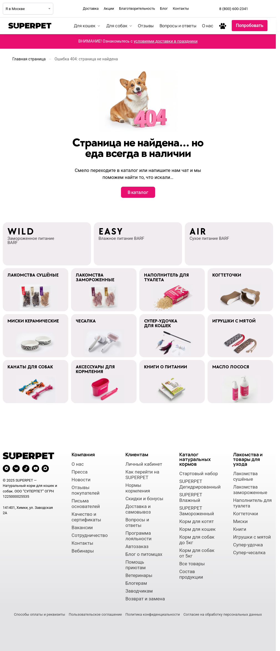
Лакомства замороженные (250, 489)
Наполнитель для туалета (252, 503)
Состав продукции (191, 574)
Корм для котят (196, 521)
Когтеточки (245, 513)
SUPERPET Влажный (190, 497)
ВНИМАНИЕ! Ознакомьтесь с (138, 41)
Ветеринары (138, 575)
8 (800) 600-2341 (233, 8)
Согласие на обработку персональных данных (222, 614)
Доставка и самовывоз (138, 509)
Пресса (80, 472)
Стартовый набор (198, 473)
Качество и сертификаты (86, 516)
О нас (78, 464)
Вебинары (83, 551)
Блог (164, 8)
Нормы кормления (137, 488)
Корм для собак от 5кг (197, 553)
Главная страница (29, 59)
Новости (81, 479)
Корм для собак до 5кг (197, 539)
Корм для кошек (197, 529)
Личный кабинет (143, 464)
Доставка (91, 8)
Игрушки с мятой (252, 537)
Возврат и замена (145, 598)
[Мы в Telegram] (256, 8)
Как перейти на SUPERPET (142, 474)
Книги (239, 529)
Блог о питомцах (143, 554)
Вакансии (82, 527)
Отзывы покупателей (86, 490)
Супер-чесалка (249, 552)
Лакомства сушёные (245, 476)
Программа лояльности (138, 535)
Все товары (192, 563)
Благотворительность (137, 8)
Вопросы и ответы (137, 522)
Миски (240, 521)
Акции (109, 8)
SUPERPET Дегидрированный (199, 484)
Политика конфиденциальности (152, 614)
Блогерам (136, 583)
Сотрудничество (90, 535)
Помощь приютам (135, 564)
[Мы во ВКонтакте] (268, 8)
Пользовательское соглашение (95, 614)
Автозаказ (136, 546)
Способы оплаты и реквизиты (39, 614)
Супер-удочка (248, 545)
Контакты (181, 8)
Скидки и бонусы (144, 498)
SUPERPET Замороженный (196, 510)
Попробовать (249, 25)
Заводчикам (139, 591)
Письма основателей (86, 503)
